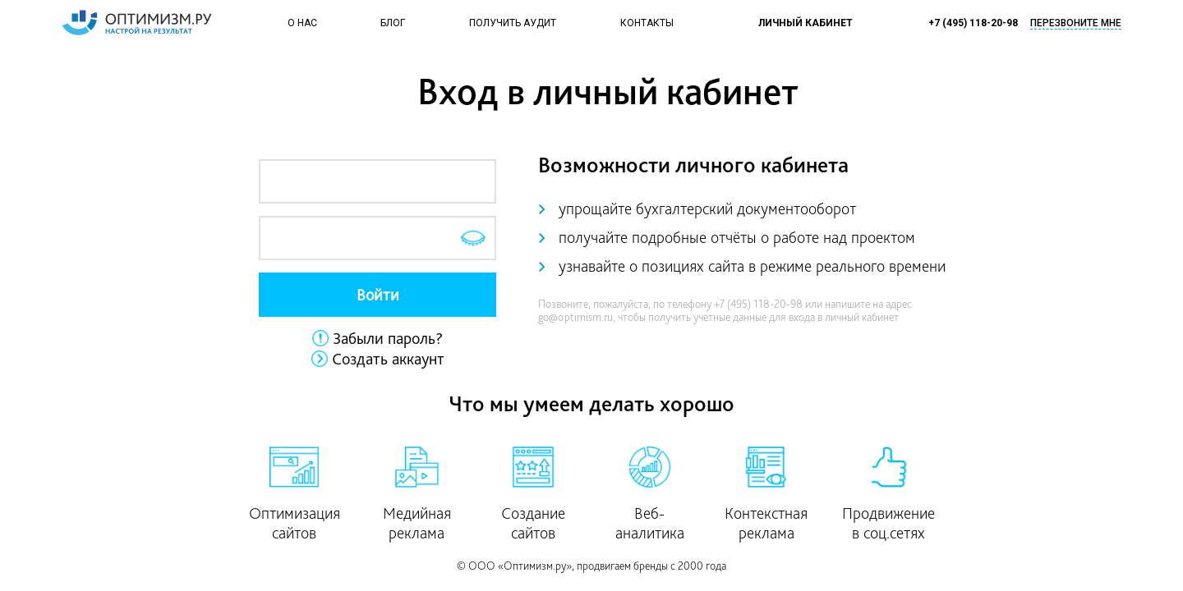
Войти (378, 295)
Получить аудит (512, 23)
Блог (392, 23)
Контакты (647, 23)
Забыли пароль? (388, 338)
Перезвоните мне (1075, 23)
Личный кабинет (805, 23)
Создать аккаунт (388, 358)
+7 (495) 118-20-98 (973, 23)
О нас (302, 23)
